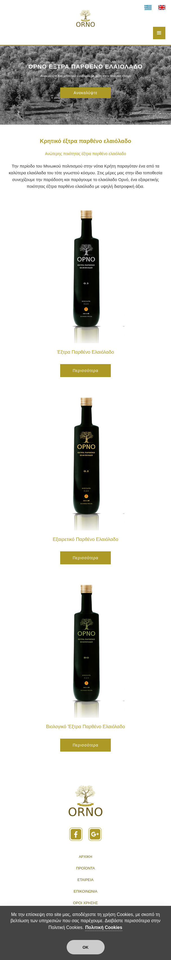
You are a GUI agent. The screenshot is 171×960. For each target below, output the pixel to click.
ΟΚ (86, 947)
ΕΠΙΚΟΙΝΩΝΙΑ (85, 891)
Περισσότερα (85, 370)
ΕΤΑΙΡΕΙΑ (85, 880)
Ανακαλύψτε (85, 93)
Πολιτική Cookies (103, 927)
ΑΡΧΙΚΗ (85, 857)
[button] (159, 33)
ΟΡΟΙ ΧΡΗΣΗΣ (85, 903)
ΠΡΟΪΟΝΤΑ (85, 868)
